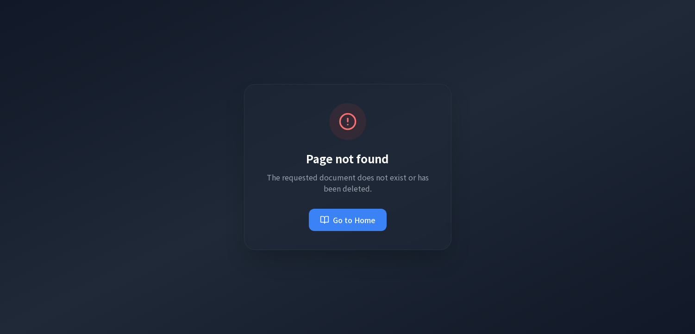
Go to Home (348, 219)
